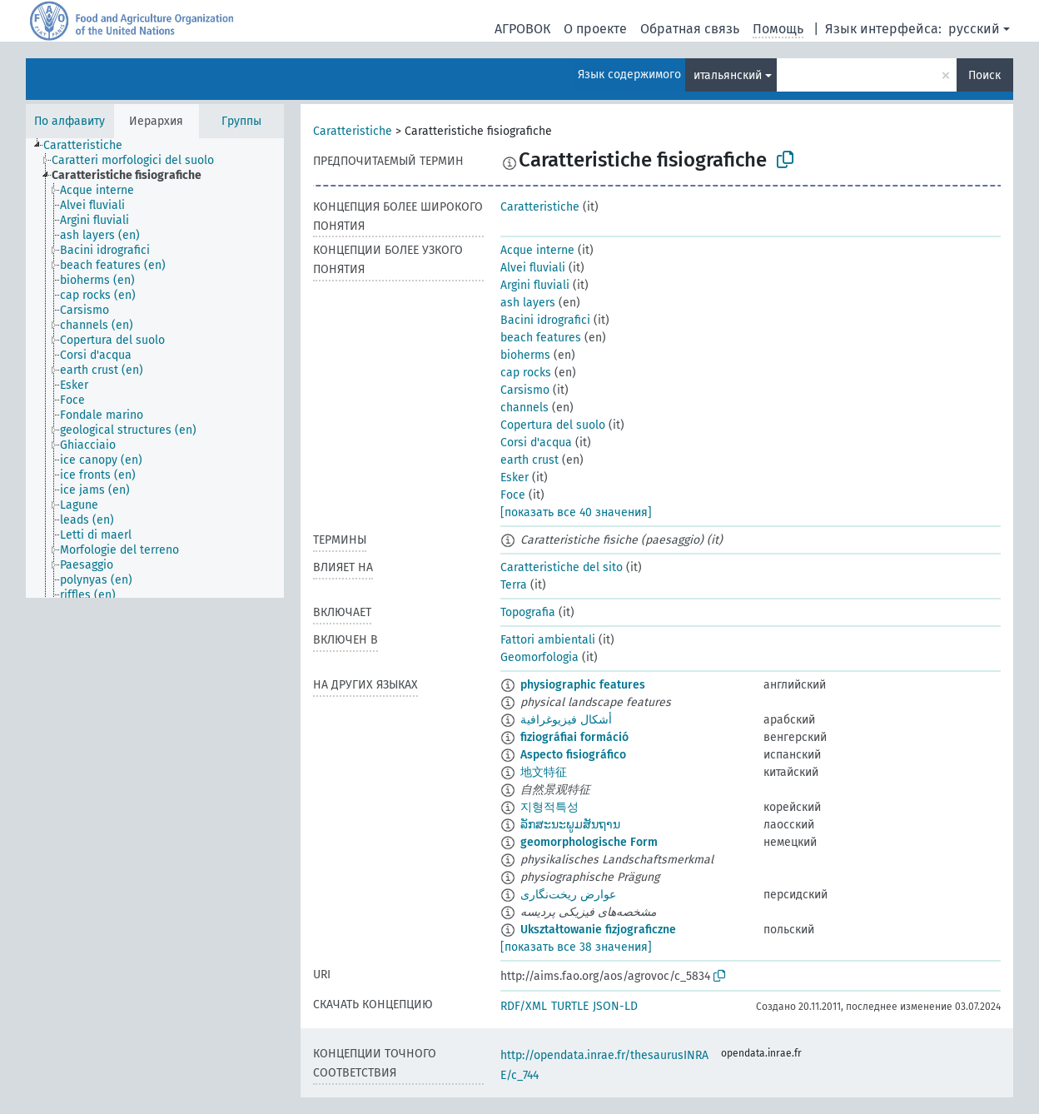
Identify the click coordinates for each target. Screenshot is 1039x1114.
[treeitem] (89, 145)
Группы (241, 121)
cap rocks (525, 373)
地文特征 (543, 772)
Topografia (527, 612)
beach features (540, 338)
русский (974, 29)
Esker (514, 477)
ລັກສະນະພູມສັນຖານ (570, 825)
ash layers (527, 303)
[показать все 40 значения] (576, 512)
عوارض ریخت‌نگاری (568, 895)
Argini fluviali (534, 285)
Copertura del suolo (552, 425)
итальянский (727, 75)
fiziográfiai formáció (574, 737)
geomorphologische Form (589, 842)
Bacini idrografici (545, 320)
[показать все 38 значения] (576, 947)
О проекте (595, 29)
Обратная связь (689, 29)
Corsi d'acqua (536, 442)
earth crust (529, 460)
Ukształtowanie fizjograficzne (598, 930)
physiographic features (582, 685)
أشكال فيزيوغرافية (566, 720)
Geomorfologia (539, 657)
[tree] (155, 368)
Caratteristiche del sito (561, 567)
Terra (513, 585)
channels (524, 407)
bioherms (525, 355)
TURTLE (570, 1006)
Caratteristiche (352, 131)
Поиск (984, 75)
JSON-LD (615, 1006)
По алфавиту (69, 121)
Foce (512, 495)
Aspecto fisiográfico (573, 755)
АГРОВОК (522, 29)
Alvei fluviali (532, 268)
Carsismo (524, 390)
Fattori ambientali (547, 640)
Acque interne (537, 250)
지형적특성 (549, 807)
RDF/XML (523, 1006)
